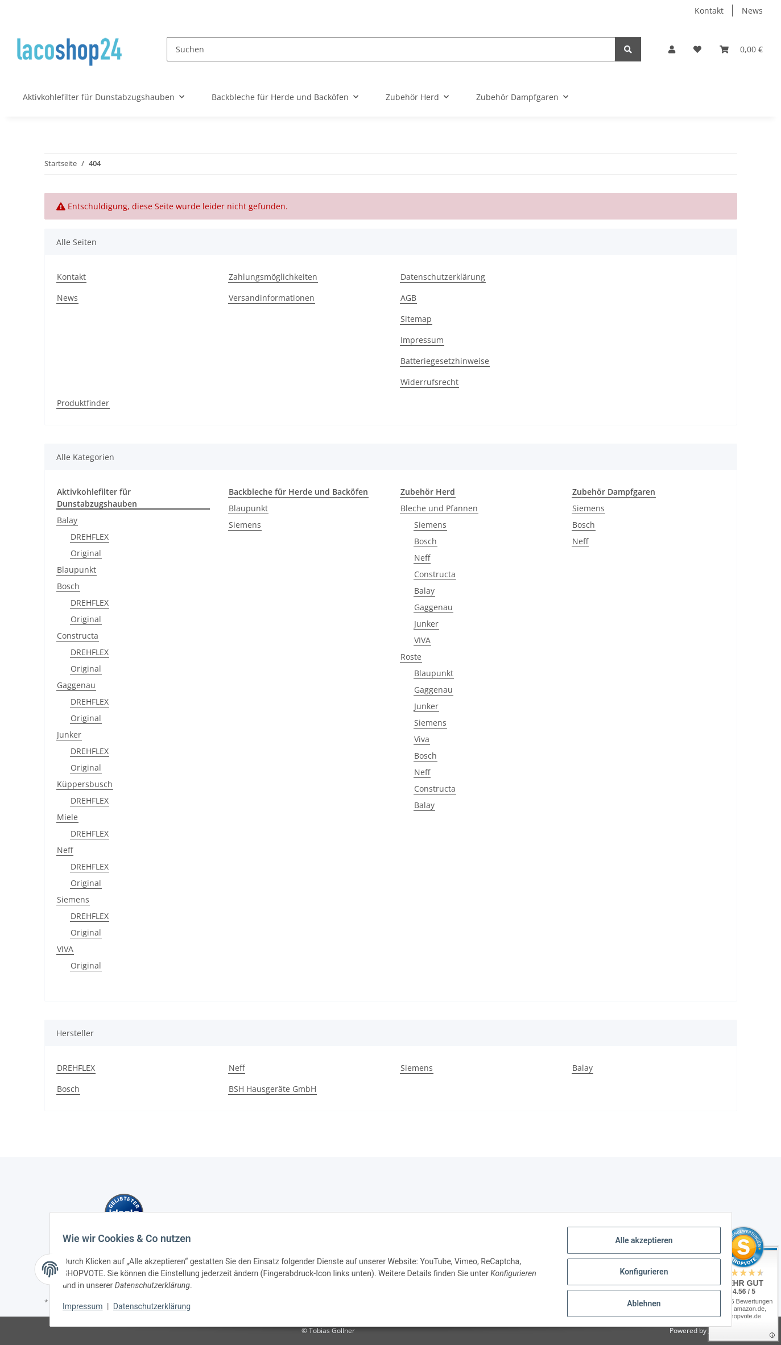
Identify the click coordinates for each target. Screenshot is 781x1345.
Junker (69, 734)
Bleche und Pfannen (439, 508)
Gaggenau (76, 685)
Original (86, 553)
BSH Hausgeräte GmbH (272, 1088)
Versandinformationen (272, 297)
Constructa (77, 635)
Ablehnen (638, 1304)
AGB (408, 297)
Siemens (73, 899)
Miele (67, 817)
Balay (67, 520)
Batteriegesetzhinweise (444, 360)
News (752, 10)
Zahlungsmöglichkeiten (273, 276)
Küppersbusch (85, 784)
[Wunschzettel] (697, 49)
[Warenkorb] (741, 49)
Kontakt (709, 10)
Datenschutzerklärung (157, 1309)
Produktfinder (83, 403)
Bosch (68, 586)
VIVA (65, 948)
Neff (65, 850)
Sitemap (416, 318)
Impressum (88, 1309)
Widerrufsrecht (429, 381)
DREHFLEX (90, 536)
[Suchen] (391, 49)
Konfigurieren (638, 1275)
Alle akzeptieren (638, 1245)
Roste (411, 656)
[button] (671, 49)
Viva (421, 739)
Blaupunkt (76, 569)
